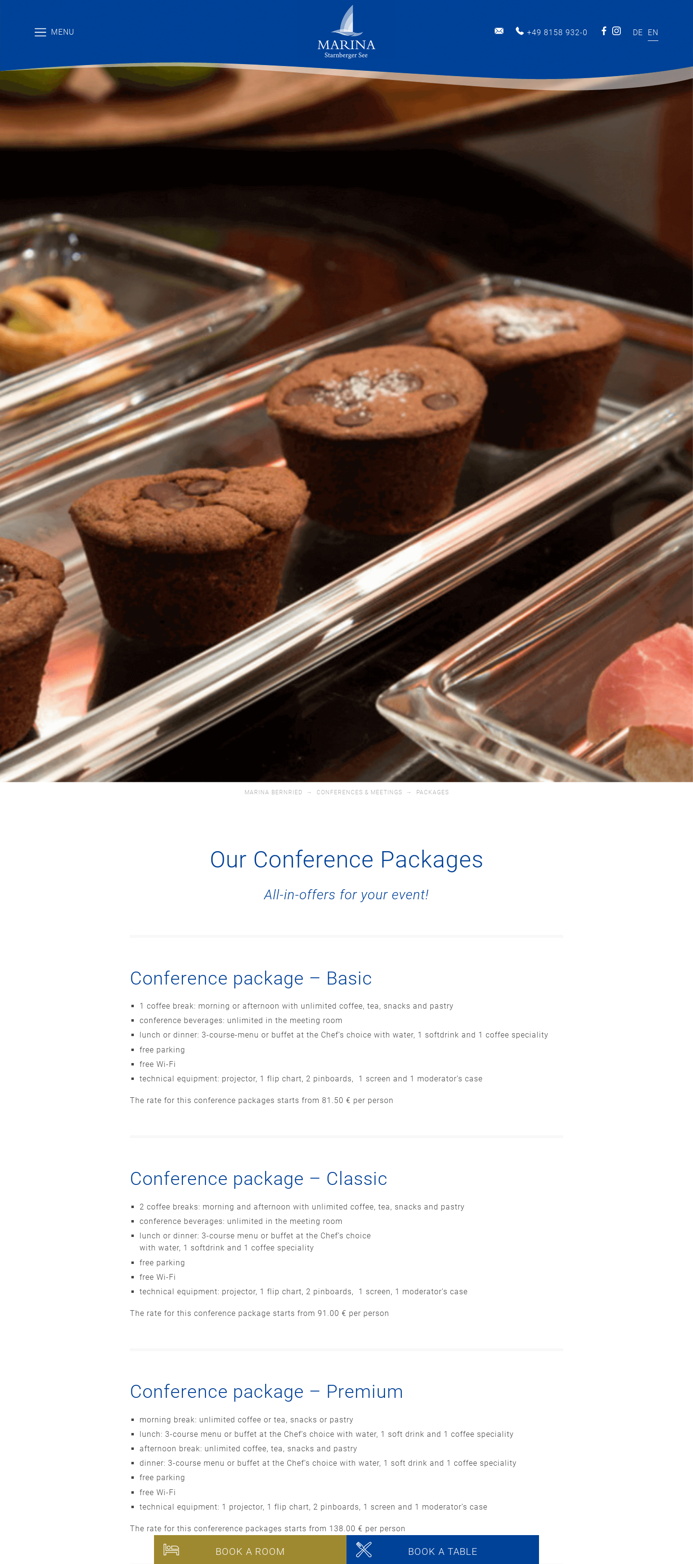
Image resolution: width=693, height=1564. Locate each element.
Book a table (442, 1551)
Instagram (616, 30)
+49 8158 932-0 (557, 32)
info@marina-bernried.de (499, 30)
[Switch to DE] (638, 32)
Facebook (604, 30)
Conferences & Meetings (359, 792)
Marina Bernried (273, 792)
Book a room (250, 1551)
